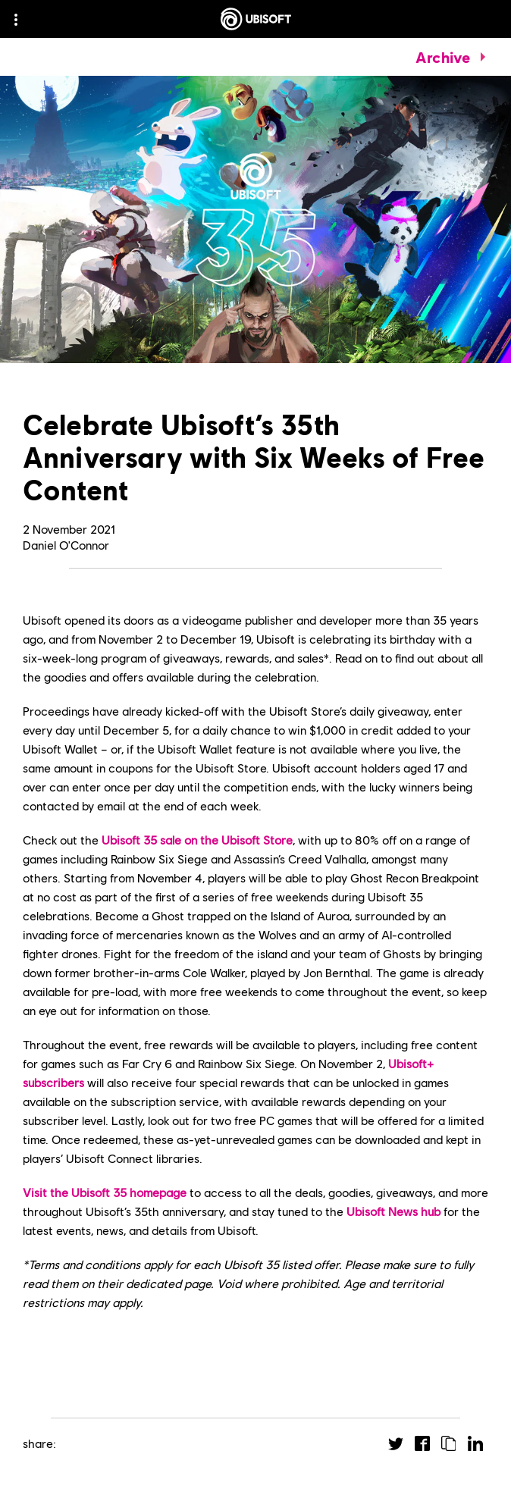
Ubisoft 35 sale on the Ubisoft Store (197, 839)
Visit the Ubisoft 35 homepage (105, 1192)
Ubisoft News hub (393, 1211)
